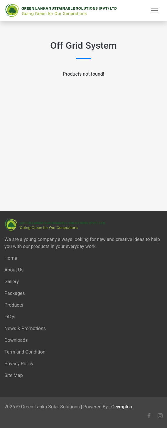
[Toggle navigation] (154, 10)
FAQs (9, 317)
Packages (14, 293)
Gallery (11, 281)
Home (10, 258)
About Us (13, 270)
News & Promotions (25, 328)
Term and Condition (24, 352)
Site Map (13, 375)
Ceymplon (121, 407)
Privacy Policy (18, 363)
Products (13, 305)
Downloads (16, 340)
